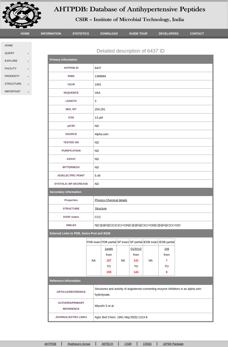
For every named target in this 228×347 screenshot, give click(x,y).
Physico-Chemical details (111, 200)
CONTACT (197, 33)
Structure (101, 208)
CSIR (128, 344)
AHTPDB (50, 344)
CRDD (147, 344)
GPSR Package (173, 344)
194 (166, 249)
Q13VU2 (136, 249)
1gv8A (109, 249)
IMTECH (107, 344)
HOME (25, 33)
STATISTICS (81, 33)
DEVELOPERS (169, 33)
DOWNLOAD (109, 33)
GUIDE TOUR (138, 33)
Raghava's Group (78, 344)
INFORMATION (51, 33)
